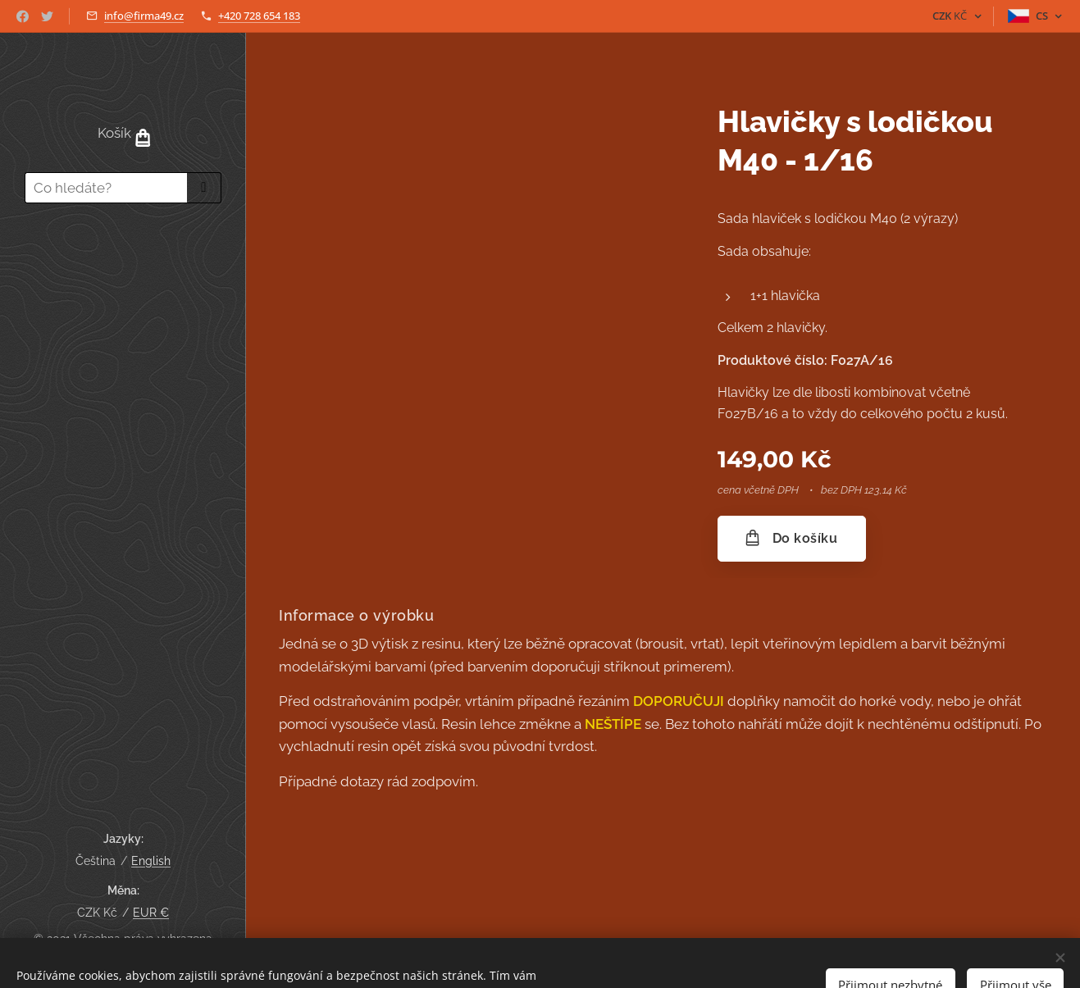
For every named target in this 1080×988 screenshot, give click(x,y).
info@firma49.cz (144, 15)
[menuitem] (123, 263)
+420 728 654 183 (259, 15)
